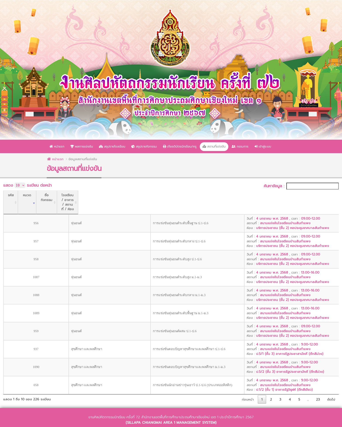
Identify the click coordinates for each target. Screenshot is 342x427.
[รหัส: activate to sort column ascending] (15, 195)
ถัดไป (331, 385)
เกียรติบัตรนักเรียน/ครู (180, 146)
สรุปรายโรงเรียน (112, 146)
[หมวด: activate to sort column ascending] (59, 195)
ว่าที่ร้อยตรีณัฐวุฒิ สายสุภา (200, 422)
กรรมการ (240, 146)
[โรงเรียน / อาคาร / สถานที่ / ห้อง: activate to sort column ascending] (279, 195)
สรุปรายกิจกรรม (144, 146)
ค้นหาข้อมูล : (301, 186)
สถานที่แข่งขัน (214, 146)
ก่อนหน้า (248, 385)
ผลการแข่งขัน (81, 146)
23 (318, 385)
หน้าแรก (57, 146)
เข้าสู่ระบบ (263, 146)
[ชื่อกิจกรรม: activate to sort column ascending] (155, 195)
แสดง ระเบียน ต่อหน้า (27, 185)
